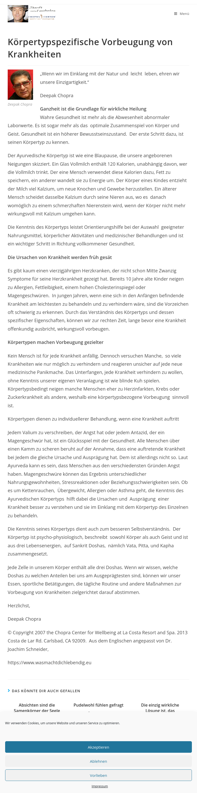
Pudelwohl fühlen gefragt (99, 705)
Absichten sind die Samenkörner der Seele (37, 707)
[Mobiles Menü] (181, 13)
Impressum (100, 786)
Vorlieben (98, 775)
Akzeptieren (98, 747)
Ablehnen (98, 761)
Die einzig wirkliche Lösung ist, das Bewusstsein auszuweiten (160, 710)
